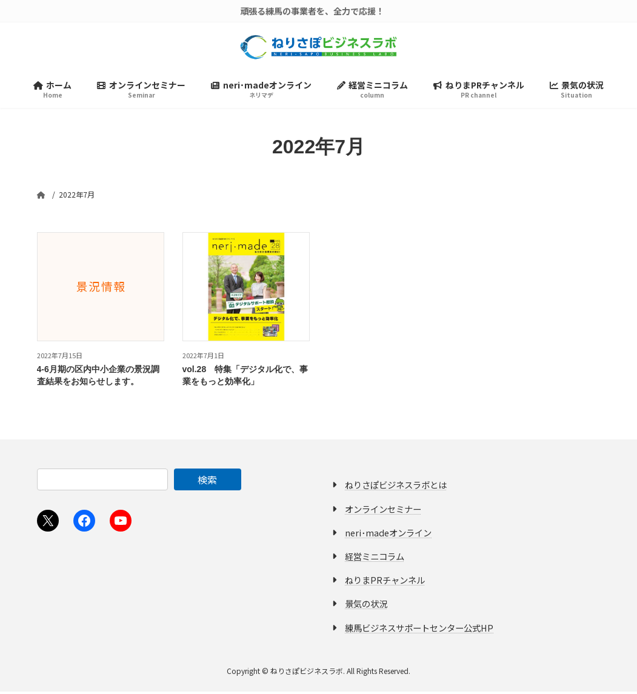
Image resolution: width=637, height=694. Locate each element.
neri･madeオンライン (388, 535)
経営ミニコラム (374, 558)
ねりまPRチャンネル (385, 582)
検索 (207, 482)
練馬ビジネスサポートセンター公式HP (419, 629)
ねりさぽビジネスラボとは (396, 487)
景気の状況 (366, 605)
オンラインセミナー (383, 510)
